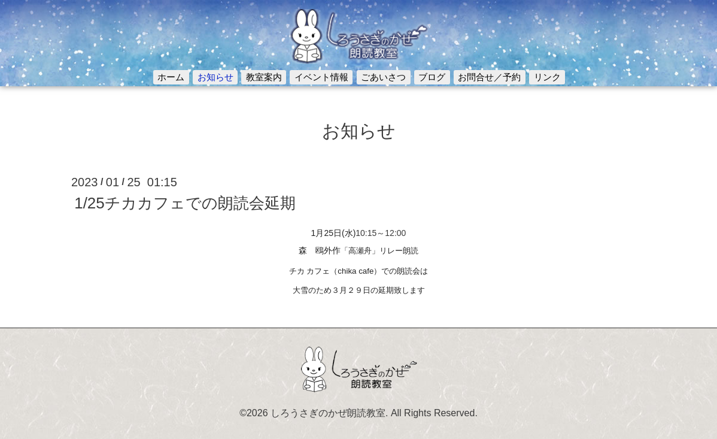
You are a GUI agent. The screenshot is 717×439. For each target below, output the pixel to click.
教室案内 (264, 77)
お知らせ (215, 77)
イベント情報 (321, 77)
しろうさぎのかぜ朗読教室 (328, 413)
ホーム (170, 77)
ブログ (431, 77)
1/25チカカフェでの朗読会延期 (185, 203)
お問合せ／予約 (489, 77)
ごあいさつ (383, 77)
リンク (547, 77)
